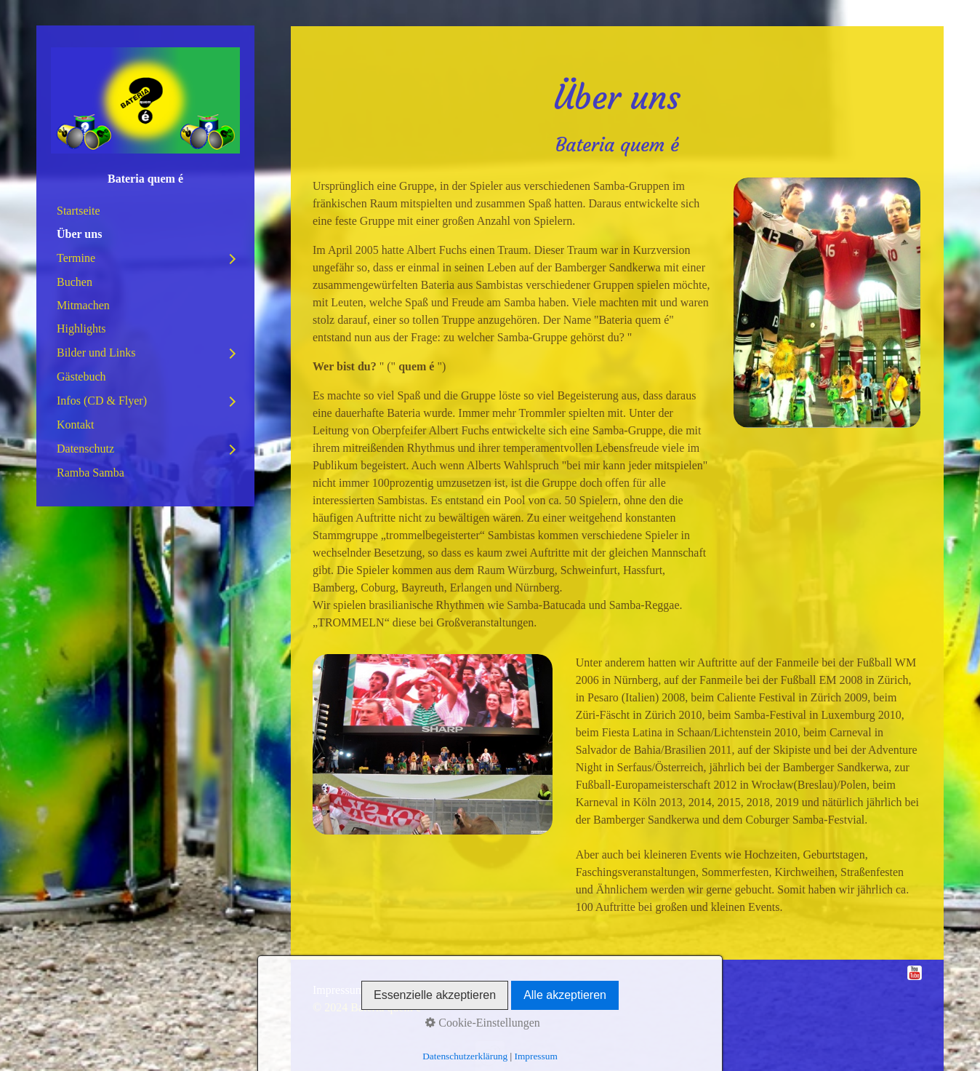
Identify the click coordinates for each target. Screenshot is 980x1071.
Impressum (338, 990)
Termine (76, 258)
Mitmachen (83, 305)
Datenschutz (85, 448)
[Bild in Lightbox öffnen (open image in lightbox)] (827, 303)
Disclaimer (467, 990)
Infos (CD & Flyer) (102, 400)
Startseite (78, 210)
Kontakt (76, 424)
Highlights (81, 328)
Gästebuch (81, 376)
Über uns (79, 234)
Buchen (74, 282)
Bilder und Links (96, 352)
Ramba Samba (90, 472)
